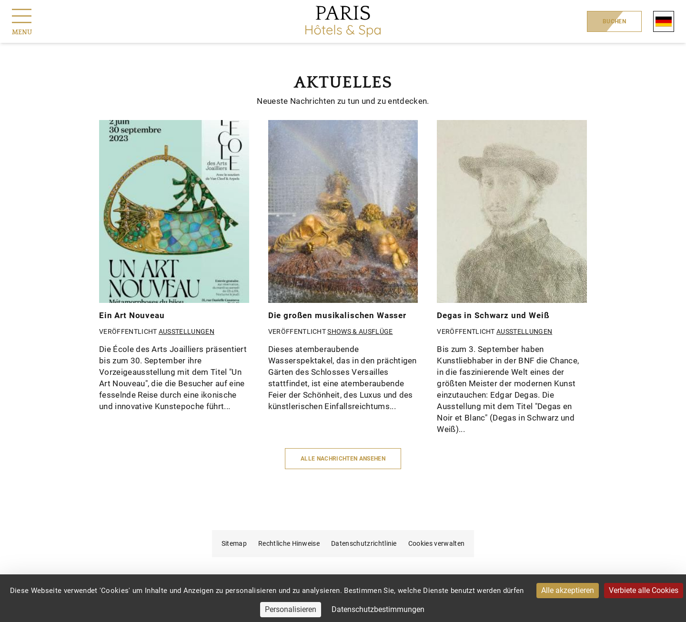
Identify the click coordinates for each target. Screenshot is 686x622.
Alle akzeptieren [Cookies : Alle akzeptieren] (567, 590)
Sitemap (234, 543)
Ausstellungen (186, 331)
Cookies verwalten (436, 543)
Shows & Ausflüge (360, 331)
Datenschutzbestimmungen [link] (378, 609)
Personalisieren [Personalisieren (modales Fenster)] (290, 609)
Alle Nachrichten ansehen (343, 458)
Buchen (614, 21)
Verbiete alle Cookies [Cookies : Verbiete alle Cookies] (643, 590)
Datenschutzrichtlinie (364, 543)
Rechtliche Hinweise (289, 543)
